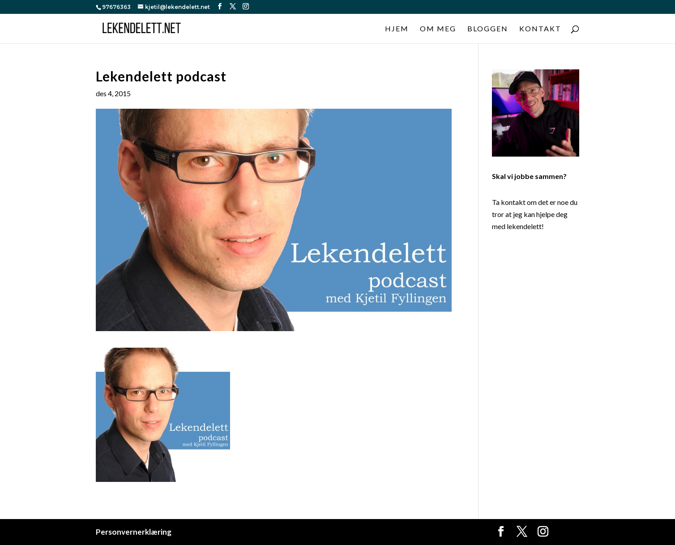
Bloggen (487, 29)
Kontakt (540, 29)
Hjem (397, 29)
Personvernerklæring (133, 531)
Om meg (438, 29)
